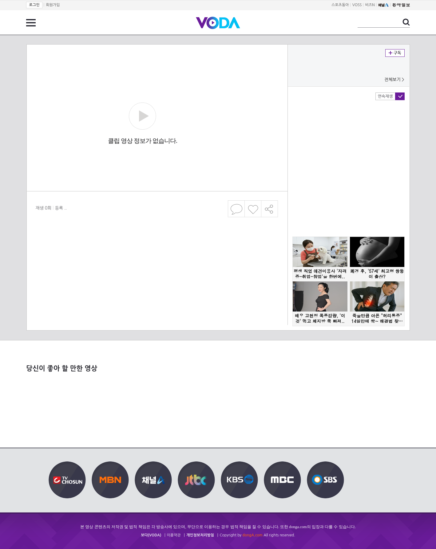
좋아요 (252, 208)
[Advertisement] (157, 244)
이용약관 (174, 535)
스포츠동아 (340, 5)
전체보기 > (394, 79)
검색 (406, 22)
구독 (395, 53)
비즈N (370, 5)
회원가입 (53, 5)
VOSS (357, 5)
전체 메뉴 (31, 22)
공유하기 (269, 208)
